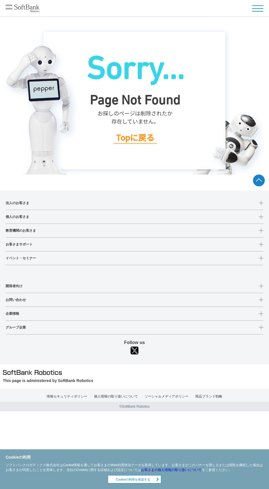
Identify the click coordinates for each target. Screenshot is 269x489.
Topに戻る (135, 137)
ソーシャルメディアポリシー (167, 396)
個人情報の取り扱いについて (116, 396)
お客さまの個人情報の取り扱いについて (171, 470)
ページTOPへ (259, 180)
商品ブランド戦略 (208, 396)
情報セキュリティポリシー (67, 396)
